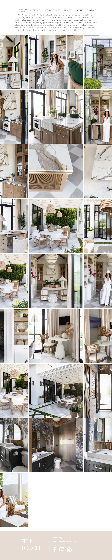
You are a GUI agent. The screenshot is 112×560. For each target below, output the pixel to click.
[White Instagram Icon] (62, 549)
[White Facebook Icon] (54, 549)
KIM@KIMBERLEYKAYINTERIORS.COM (62, 541)
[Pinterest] (69, 549)
